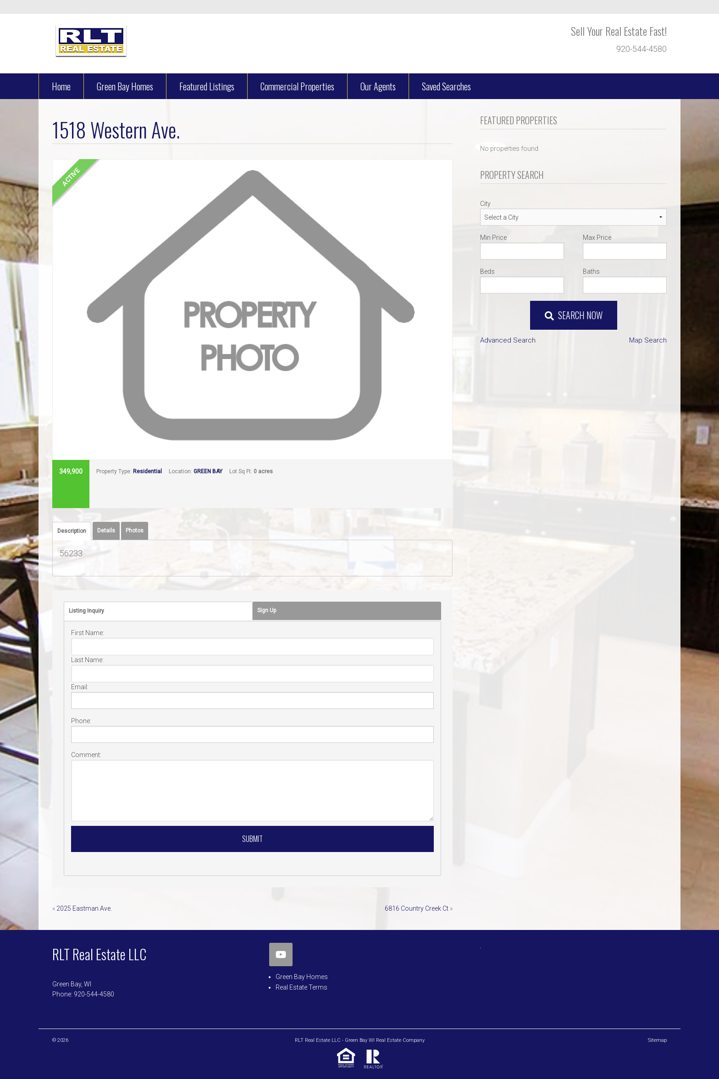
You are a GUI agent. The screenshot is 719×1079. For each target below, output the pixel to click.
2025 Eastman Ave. (84, 908)
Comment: (86, 754)
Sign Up (266, 610)
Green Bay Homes (302, 976)
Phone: (81, 721)
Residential (147, 471)
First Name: (87, 632)
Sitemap (657, 1040)
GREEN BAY (208, 471)
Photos (135, 530)
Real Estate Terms (301, 987)
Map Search (648, 340)
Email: (79, 687)
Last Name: (87, 660)
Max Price (597, 237)
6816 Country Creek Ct (416, 908)
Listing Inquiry (86, 611)
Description (71, 531)
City (485, 203)
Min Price (493, 237)
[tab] (71, 531)
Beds (487, 271)
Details (106, 530)
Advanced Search (508, 340)
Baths (591, 271)
